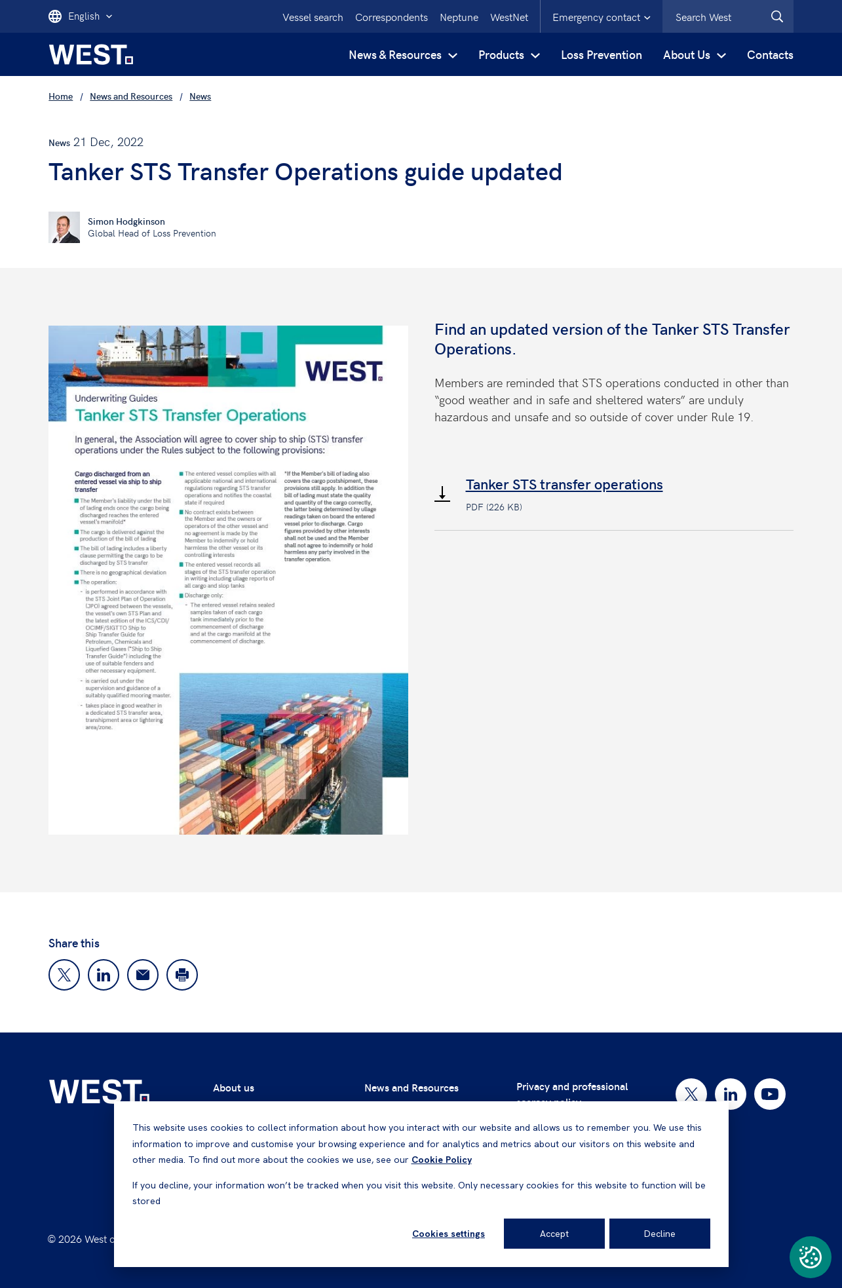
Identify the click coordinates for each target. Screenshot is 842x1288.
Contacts (770, 54)
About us (233, 1087)
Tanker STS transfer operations (564, 483)
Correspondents (391, 16)
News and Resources (411, 1087)
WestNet (509, 16)
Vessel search (312, 16)
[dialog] (421, 1184)
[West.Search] (777, 16)
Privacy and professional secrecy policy (572, 1093)
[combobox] (728, 16)
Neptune (459, 16)
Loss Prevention (601, 54)
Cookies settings (448, 1234)
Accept (554, 1234)
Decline (660, 1234)
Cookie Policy (441, 1159)
